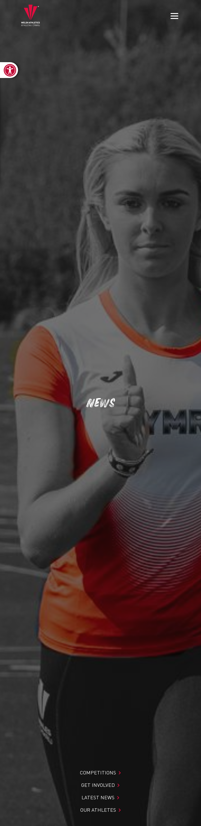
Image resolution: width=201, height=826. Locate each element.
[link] (9, 70)
